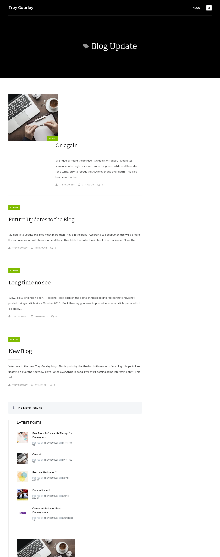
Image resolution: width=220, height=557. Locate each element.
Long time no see (29, 243)
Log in (158, 432)
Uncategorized (92, 513)
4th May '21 (178, 297)
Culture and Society (95, 454)
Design (88, 462)
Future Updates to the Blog (41, 175)
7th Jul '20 (178, 248)
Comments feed (164, 447)
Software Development (98, 499)
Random (44, 139)
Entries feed (162, 440)
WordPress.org (164, 454)
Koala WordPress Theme (21, 550)
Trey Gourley (20, 7)
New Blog (20, 312)
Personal (89, 469)
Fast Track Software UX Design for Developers (180, 291)
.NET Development (95, 432)
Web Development (95, 521)
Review (88, 484)
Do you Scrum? (178, 165)
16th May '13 (178, 345)
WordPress (75, 550)
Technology (90, 506)
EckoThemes (45, 550)
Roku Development (95, 491)
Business (89, 440)
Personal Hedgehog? (181, 146)
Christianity (90, 447)
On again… (70, 98)
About (197, 7)
